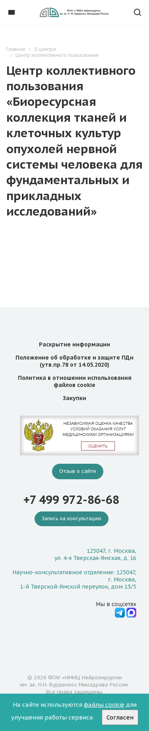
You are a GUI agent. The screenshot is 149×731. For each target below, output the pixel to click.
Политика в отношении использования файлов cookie (75, 381)
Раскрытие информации (74, 344)
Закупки (74, 398)
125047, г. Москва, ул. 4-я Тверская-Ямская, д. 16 (95, 554)
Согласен (120, 717)
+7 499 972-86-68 (71, 499)
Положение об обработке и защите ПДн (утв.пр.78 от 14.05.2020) (74, 361)
